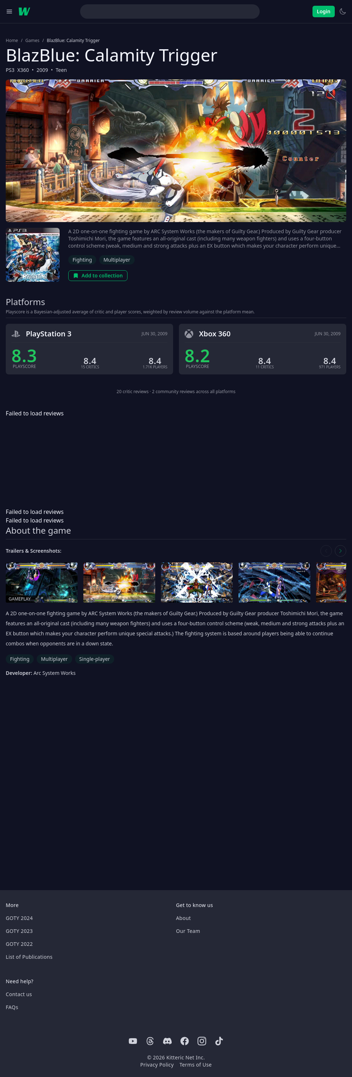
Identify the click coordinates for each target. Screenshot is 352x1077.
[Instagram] (202, 1041)
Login (323, 11)
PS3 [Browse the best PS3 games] (10, 69)
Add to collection (98, 275)
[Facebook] (184, 1041)
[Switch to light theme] (342, 11)
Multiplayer (116, 259)
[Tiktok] (219, 1041)
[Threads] (150, 1041)
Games (33, 40)
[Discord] (167, 1041)
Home (12, 40)
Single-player (94, 658)
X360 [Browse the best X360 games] (23, 69)
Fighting (82, 259)
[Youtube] (133, 1041)
